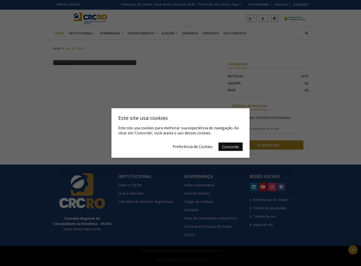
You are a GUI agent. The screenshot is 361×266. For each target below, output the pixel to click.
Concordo (230, 146)
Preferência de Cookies (193, 146)
